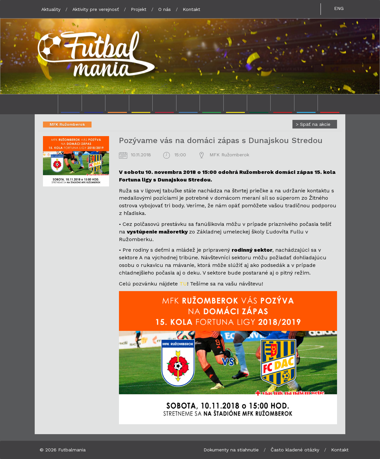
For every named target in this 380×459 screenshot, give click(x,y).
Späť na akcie (313, 124)
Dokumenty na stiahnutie (231, 449)
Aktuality (50, 9)
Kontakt (191, 9)
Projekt (138, 9)
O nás (164, 9)
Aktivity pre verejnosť (95, 9)
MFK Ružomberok (67, 124)
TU (183, 283)
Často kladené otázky (295, 449)
